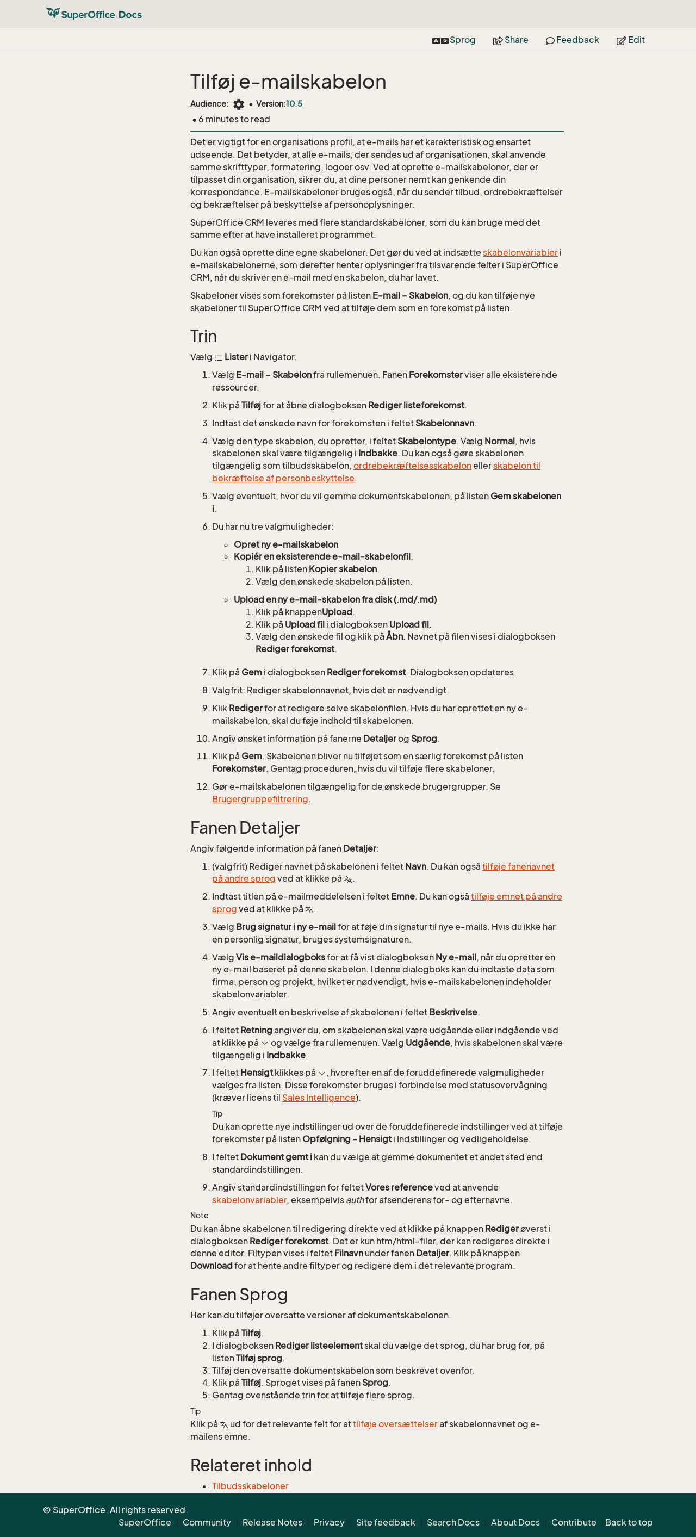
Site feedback (385, 1522)
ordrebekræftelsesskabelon (412, 465)
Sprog (454, 39)
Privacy (329, 1522)
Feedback (572, 39)
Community (207, 1522)
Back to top (629, 1522)
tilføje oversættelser (395, 1423)
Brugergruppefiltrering (260, 799)
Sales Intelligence (319, 1097)
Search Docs (453, 1522)
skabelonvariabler (520, 252)
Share (511, 39)
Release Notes (272, 1522)
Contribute (573, 1522)
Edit (631, 39)
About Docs (515, 1522)
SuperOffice (145, 1522)
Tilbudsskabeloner (250, 1485)
